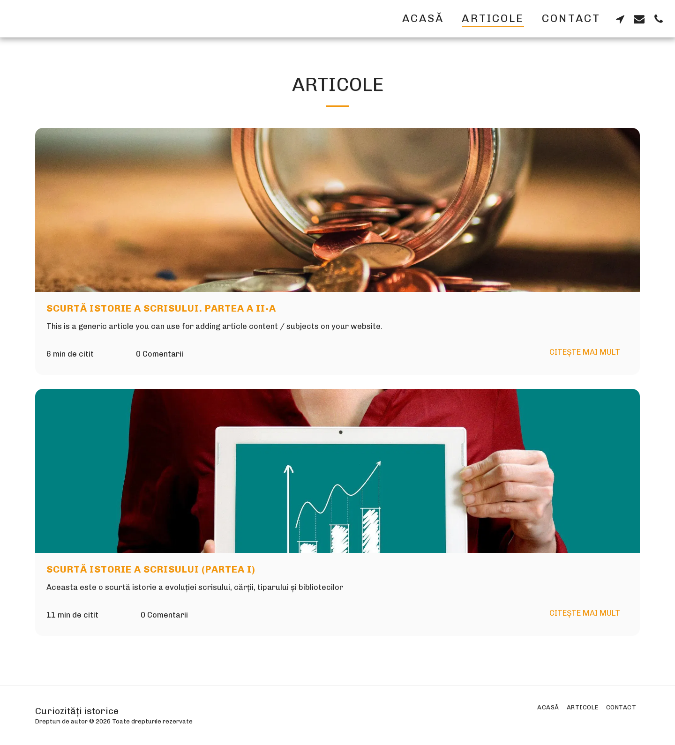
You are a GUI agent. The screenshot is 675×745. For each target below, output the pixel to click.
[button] (620, 18)
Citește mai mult (584, 352)
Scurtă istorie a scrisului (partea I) (150, 569)
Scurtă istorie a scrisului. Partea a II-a (161, 308)
